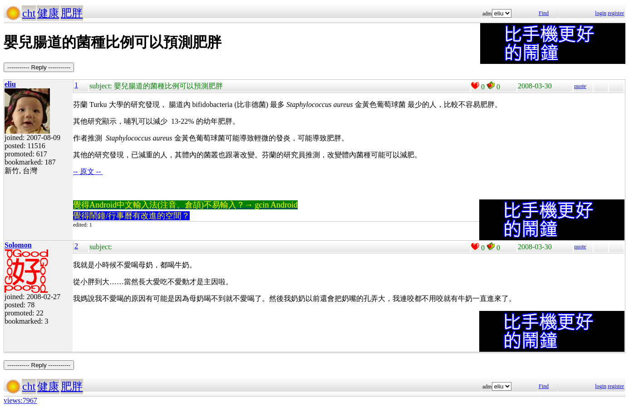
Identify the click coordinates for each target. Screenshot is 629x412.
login (600, 13)
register (616, 13)
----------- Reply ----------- (38, 67)
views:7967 (20, 400)
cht (28, 13)
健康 (48, 13)
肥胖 (72, 13)
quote (580, 86)
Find (544, 13)
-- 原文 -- (88, 171)
